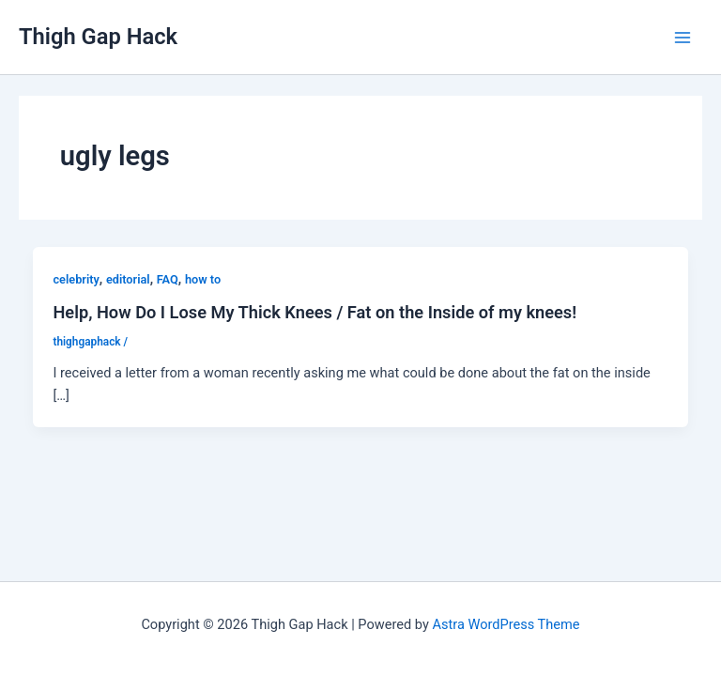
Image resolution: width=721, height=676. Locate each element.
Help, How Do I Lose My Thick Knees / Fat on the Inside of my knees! (314, 312)
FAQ (167, 279)
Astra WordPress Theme (505, 624)
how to (203, 279)
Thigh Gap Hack (98, 36)
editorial (128, 279)
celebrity (76, 279)
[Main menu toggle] (682, 37)
